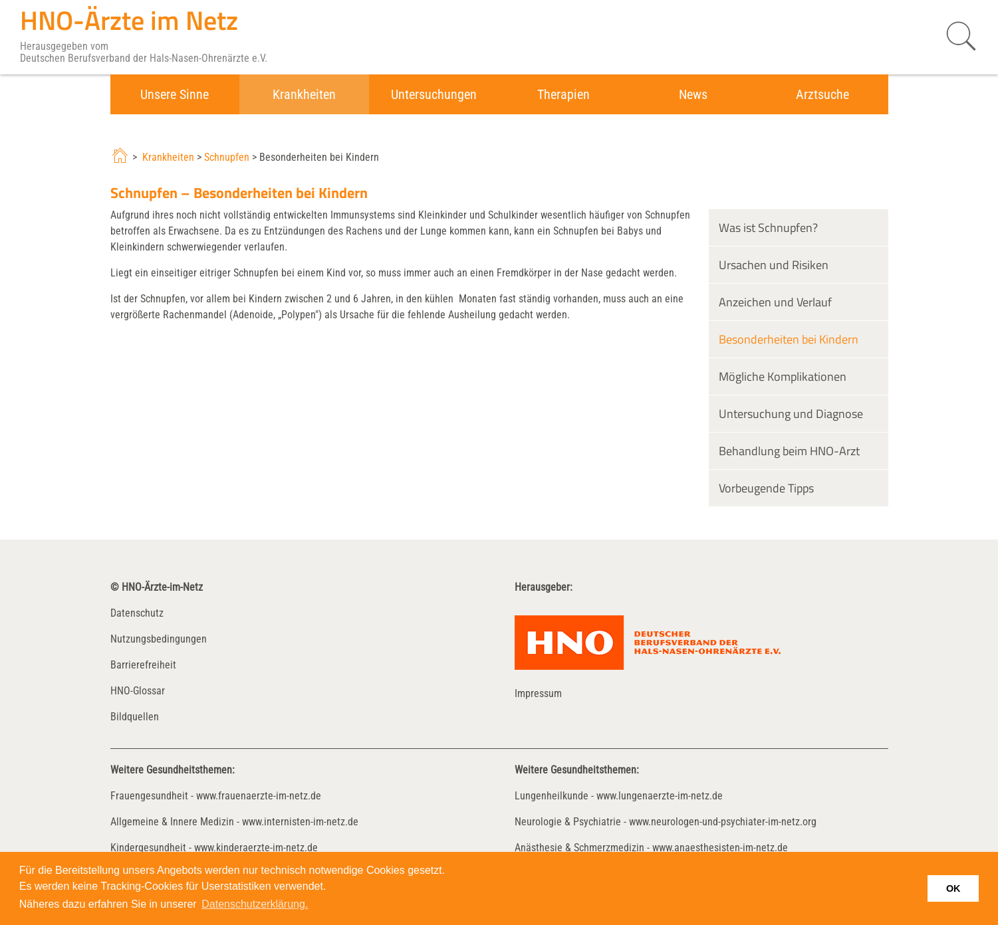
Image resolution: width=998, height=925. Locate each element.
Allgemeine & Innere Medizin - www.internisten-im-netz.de (234, 821)
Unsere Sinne (174, 94)
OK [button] (953, 888)
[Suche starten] (955, 36)
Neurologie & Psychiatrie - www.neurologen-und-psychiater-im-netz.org (665, 821)
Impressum (538, 693)
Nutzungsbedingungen (158, 639)
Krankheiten (304, 94)
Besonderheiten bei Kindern (788, 339)
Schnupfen (226, 157)
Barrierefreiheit (143, 665)
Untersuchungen (434, 94)
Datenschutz (137, 613)
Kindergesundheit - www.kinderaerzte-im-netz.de (214, 847)
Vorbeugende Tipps (766, 488)
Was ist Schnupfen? (768, 228)
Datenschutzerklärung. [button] (254, 904)
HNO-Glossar (137, 690)
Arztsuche (822, 94)
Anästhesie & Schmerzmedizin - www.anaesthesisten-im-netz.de (651, 847)
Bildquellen (134, 716)
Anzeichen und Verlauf (775, 302)
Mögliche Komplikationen (782, 376)
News (693, 94)
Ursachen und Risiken (773, 265)
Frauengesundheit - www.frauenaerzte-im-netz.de (215, 795)
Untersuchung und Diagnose (791, 414)
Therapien (563, 94)
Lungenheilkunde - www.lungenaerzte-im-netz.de (619, 795)
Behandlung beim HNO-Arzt (789, 451)
